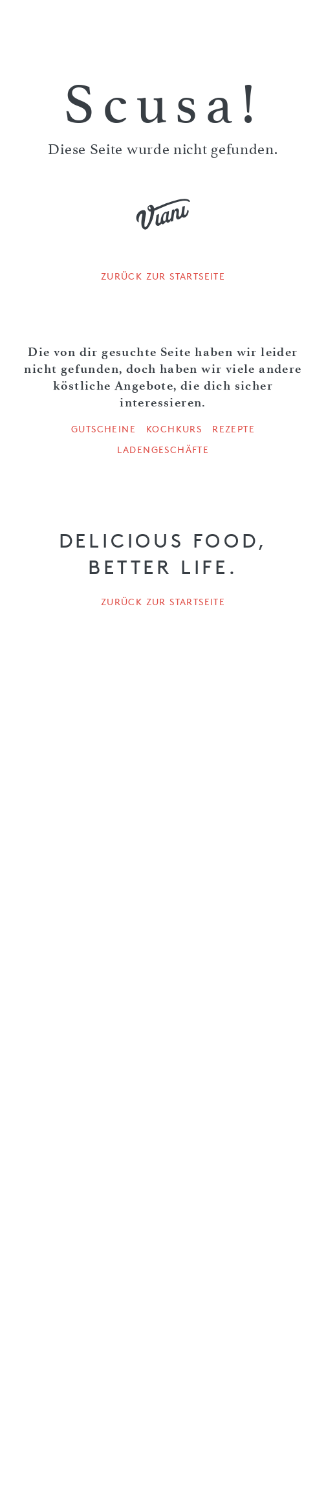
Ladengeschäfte (163, 450)
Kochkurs (174, 429)
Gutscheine (103, 429)
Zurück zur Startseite (163, 276)
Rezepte (233, 429)
